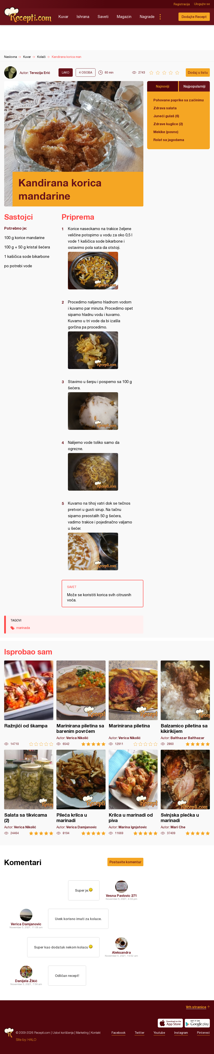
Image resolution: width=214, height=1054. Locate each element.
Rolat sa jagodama (168, 140)
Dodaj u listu (198, 72)
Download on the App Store (170, 1023)
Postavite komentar (125, 862)
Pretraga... (168, 17)
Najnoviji (162, 86)
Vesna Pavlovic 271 (121, 895)
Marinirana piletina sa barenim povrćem (81, 703)
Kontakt (96, 1032)
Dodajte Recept (194, 17)
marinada (23, 628)
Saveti (103, 16)
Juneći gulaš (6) (166, 116)
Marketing (82, 1032)
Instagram (181, 1032)
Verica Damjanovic (26, 924)
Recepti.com (28, 15)
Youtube (159, 1032)
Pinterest (203, 1032)
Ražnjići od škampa (28, 703)
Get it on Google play (197, 1023)
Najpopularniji (194, 86)
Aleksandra (121, 952)
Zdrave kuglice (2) (168, 124)
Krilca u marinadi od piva (133, 792)
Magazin (124, 16)
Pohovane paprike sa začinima (178, 100)
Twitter (139, 1032)
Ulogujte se (202, 4)
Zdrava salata (165, 108)
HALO (32, 1039)
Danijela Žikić (26, 981)
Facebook (118, 1032)
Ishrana (83, 16)
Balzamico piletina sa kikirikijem (185, 703)
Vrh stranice (196, 1007)
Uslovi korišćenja (63, 1032)
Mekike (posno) (165, 132)
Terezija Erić (39, 73)
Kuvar (63, 16)
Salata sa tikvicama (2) (28, 792)
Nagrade (147, 16)
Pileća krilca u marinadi (81, 792)
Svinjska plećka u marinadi (185, 792)
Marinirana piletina (133, 703)
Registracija (182, 4)
